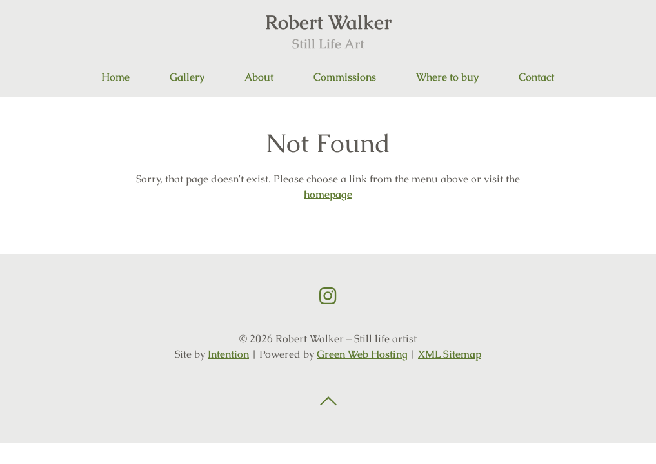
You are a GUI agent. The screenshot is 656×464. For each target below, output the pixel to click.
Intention (228, 354)
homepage (328, 194)
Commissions (344, 77)
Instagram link (327, 295)
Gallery (187, 77)
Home (115, 77)
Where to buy (447, 77)
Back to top (328, 401)
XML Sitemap (449, 354)
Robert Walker (328, 31)
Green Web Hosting (362, 354)
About (258, 77)
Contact (536, 77)
